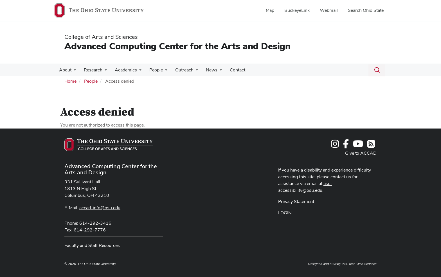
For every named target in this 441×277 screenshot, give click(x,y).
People (152, 70)
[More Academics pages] (136, 71)
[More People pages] (161, 71)
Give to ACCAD (361, 153)
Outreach (179, 70)
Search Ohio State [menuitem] (366, 10)
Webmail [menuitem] (329, 10)
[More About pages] (73, 71)
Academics (123, 70)
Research (91, 70)
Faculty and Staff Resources (92, 245)
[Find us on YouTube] (358, 145)
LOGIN (285, 213)
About (64, 70)
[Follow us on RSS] (371, 145)
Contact (230, 70)
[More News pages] (213, 71)
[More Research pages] (103, 71)
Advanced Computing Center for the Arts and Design (177, 46)
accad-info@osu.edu (99, 208)
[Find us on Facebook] (346, 145)
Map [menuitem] (270, 10)
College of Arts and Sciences (101, 36)
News (205, 70)
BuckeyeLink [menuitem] (297, 10)
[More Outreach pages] (190, 71)
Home (70, 81)
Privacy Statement (296, 201)
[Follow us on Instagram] (335, 145)
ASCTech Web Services (359, 264)
